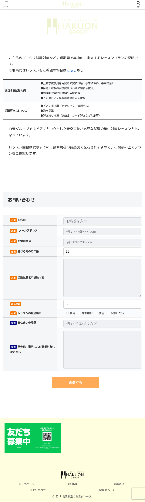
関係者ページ (107, 490)
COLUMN (72, 484)
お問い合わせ (38, 490)
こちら (71, 70)
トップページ (26, 484)
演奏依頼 (118, 484)
